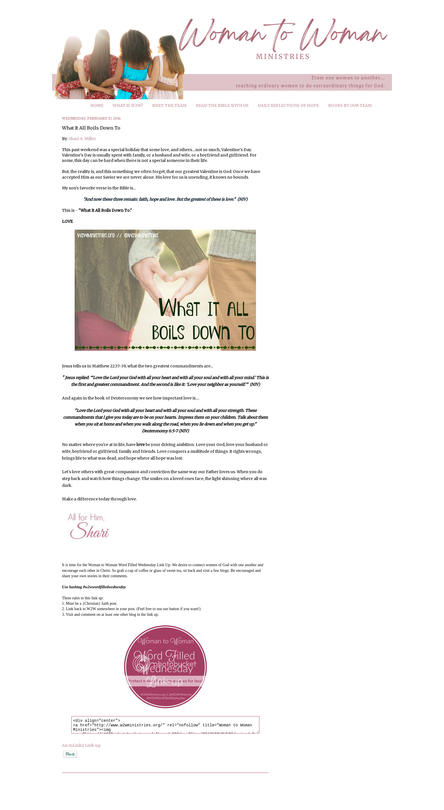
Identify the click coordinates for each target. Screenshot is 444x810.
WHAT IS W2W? (128, 105)
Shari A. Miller (82, 138)
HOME (96, 105)
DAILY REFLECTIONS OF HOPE (288, 105)
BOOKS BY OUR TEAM (350, 105)
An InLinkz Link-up (81, 745)
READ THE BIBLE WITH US (222, 105)
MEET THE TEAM (169, 105)
